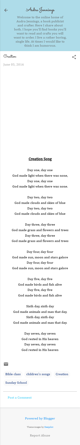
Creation (62, 374)
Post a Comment (20, 397)
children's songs (38, 374)
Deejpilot (48, 427)
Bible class (13, 374)
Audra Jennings (40, 10)
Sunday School (16, 383)
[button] (74, 57)
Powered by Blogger (40, 418)
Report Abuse (40, 435)
